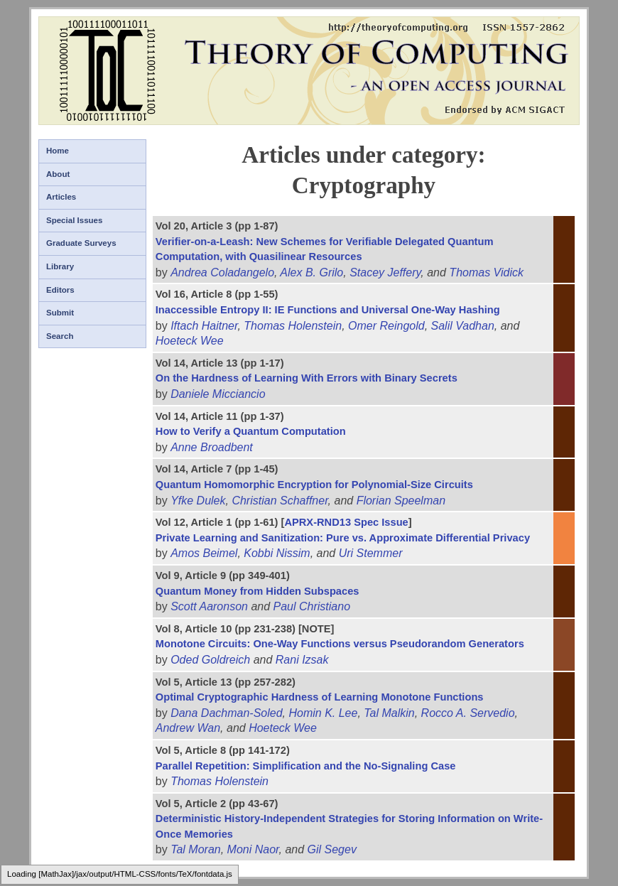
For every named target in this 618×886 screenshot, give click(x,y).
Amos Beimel (203, 553)
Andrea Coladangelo (222, 272)
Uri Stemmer (371, 553)
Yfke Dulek (197, 501)
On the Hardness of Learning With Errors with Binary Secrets (306, 378)
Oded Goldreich (210, 660)
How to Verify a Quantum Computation (251, 431)
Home (57, 150)
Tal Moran (195, 849)
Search (59, 336)
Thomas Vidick (486, 272)
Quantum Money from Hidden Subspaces (257, 591)
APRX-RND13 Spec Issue (346, 522)
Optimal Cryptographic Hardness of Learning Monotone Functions (320, 697)
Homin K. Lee (322, 713)
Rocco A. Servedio (468, 713)
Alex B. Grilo (311, 272)
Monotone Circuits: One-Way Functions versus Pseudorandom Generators (340, 643)
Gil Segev (332, 849)
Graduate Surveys (81, 243)
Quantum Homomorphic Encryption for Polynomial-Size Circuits (314, 484)
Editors (60, 290)
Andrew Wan (188, 728)
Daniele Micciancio (217, 394)
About (58, 174)
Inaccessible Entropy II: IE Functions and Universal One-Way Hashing (328, 309)
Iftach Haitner (203, 326)
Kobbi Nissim (277, 553)
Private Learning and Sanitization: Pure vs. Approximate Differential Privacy (343, 538)
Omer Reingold (386, 326)
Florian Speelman (401, 501)
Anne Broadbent (211, 447)
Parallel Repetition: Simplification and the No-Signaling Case (306, 766)
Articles (61, 197)
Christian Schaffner (279, 501)
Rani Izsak (302, 660)
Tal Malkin (389, 713)
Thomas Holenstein (293, 326)
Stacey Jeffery (385, 272)
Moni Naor (253, 849)
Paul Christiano (312, 606)
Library (60, 266)
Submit (60, 312)
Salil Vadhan (462, 326)
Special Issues (74, 220)
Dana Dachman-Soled (226, 713)
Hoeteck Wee (190, 341)
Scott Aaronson (209, 606)
